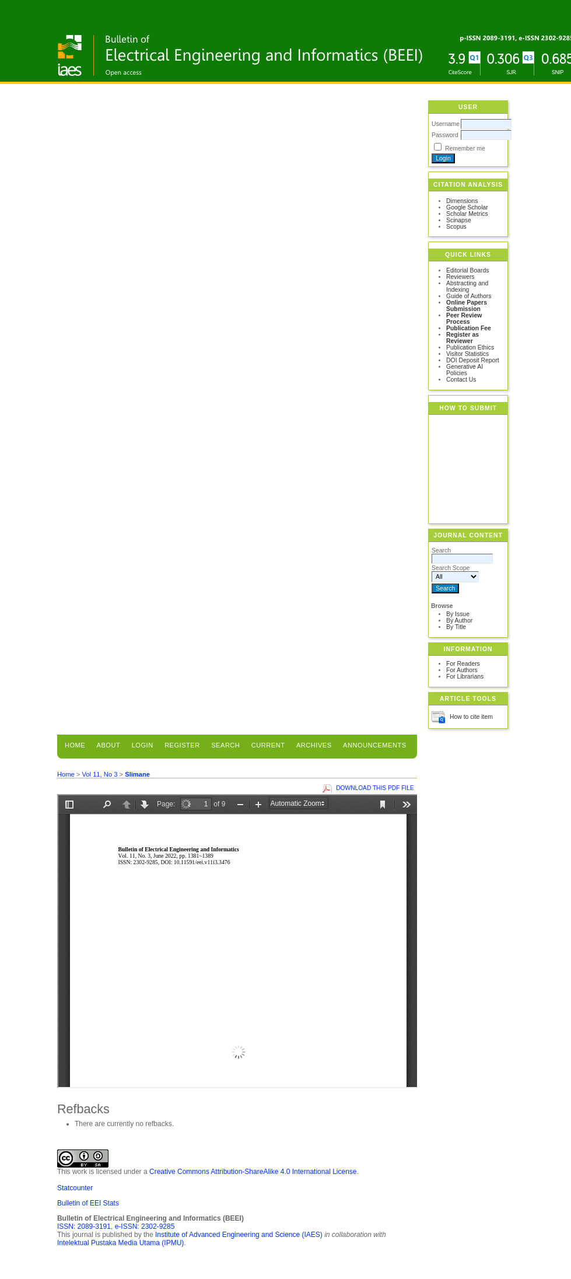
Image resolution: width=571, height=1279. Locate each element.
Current (268, 745)
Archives (314, 745)
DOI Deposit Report (472, 360)
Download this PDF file (375, 788)
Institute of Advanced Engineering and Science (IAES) (239, 1235)
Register (182, 745)
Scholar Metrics (467, 214)
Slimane (137, 774)
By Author (459, 620)
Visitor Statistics (467, 354)
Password (445, 135)
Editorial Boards (467, 270)
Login (142, 745)
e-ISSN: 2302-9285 (145, 1226)
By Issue (458, 614)
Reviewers (460, 277)
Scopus (456, 226)
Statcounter (75, 1188)
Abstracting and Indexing (467, 286)
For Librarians (465, 676)
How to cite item (471, 717)
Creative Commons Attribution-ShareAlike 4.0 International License (253, 1172)
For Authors (462, 670)
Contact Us (461, 379)
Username (446, 124)
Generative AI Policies (464, 370)
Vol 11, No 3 (99, 774)
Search (225, 745)
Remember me (465, 148)
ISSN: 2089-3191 (84, 1226)
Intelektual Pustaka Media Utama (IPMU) (120, 1243)
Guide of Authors (468, 296)
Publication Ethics (470, 347)
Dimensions (462, 201)
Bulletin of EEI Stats (88, 1203)
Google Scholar (467, 207)
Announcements (375, 745)
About (109, 745)
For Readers (463, 664)
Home (75, 745)
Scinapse (458, 220)
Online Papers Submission (466, 305)
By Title (456, 627)
